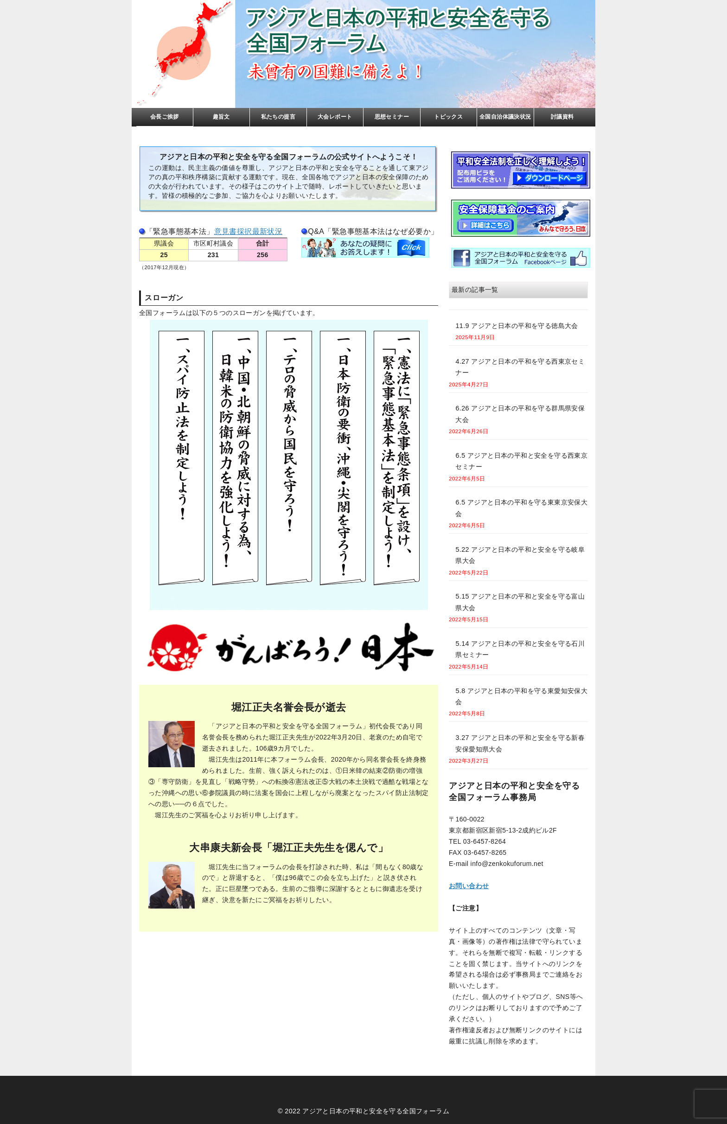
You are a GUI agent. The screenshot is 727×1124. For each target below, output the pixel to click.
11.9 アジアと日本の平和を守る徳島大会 (516, 325)
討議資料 (562, 117)
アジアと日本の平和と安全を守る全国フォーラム (375, 1111)
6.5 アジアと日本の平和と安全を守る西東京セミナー (521, 461)
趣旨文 (221, 117)
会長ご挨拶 (164, 117)
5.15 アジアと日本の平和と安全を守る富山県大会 (520, 602)
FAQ (365, 248)
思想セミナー (392, 117)
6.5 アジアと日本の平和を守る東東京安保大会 (521, 508)
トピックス (448, 117)
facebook (521, 258)
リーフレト (521, 170)
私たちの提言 (278, 117)
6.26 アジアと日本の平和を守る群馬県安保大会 (520, 413)
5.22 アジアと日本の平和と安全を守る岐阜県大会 (520, 555)
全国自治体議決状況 (505, 117)
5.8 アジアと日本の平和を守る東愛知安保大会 (521, 696)
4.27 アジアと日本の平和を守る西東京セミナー (520, 367)
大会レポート (335, 117)
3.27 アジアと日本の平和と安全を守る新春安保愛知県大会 (520, 743)
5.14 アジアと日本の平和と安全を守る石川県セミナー (520, 649)
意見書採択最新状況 (248, 231)
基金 (521, 218)
